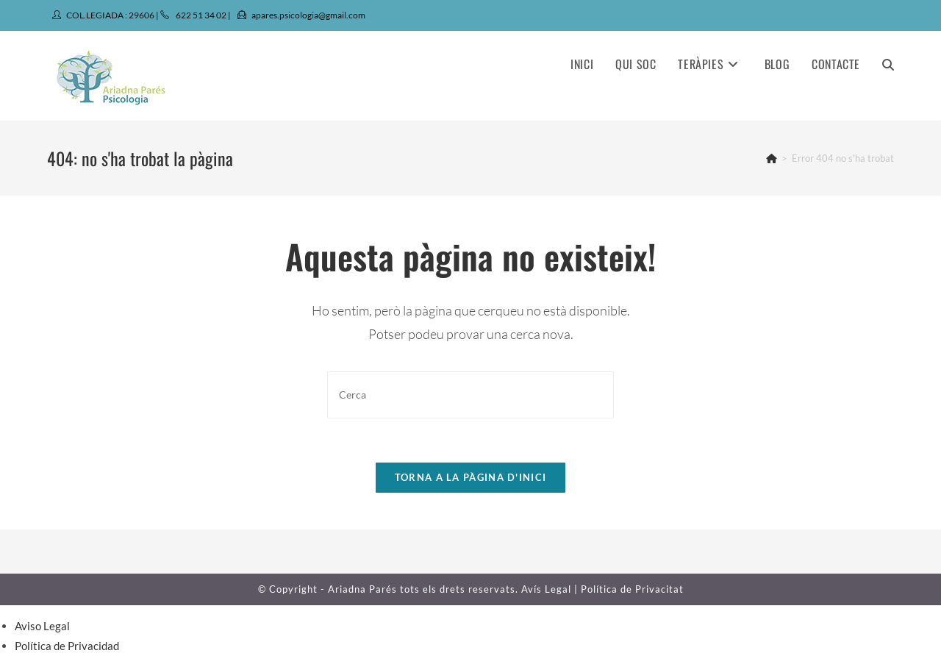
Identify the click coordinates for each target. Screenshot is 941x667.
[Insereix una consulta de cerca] (470, 394)
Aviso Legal (42, 625)
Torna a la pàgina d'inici (471, 477)
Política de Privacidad (67, 645)
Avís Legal (546, 589)
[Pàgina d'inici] (771, 158)
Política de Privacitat (632, 589)
